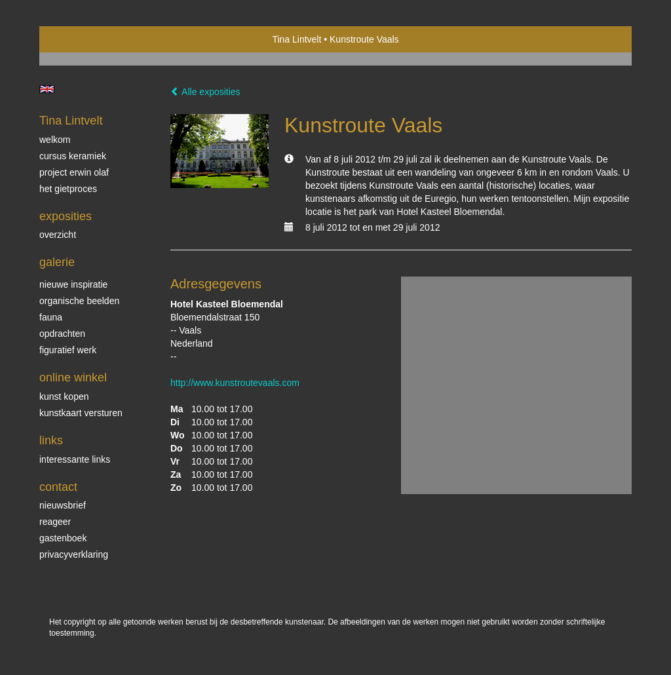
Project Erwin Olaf (74, 172)
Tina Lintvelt (296, 39)
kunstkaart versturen (81, 413)
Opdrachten (62, 333)
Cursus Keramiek (72, 156)
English (46, 89)
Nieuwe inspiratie (73, 284)
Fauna (50, 317)
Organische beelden (79, 301)
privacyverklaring (73, 554)
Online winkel (73, 377)
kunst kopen (64, 396)
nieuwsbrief (62, 505)
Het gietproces (68, 188)
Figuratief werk (67, 350)
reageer (55, 521)
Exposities (65, 216)
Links (51, 440)
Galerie (57, 262)
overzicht (57, 234)
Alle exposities (205, 92)
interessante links (74, 459)
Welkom (54, 139)
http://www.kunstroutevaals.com (234, 382)
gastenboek (62, 538)
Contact (58, 486)
